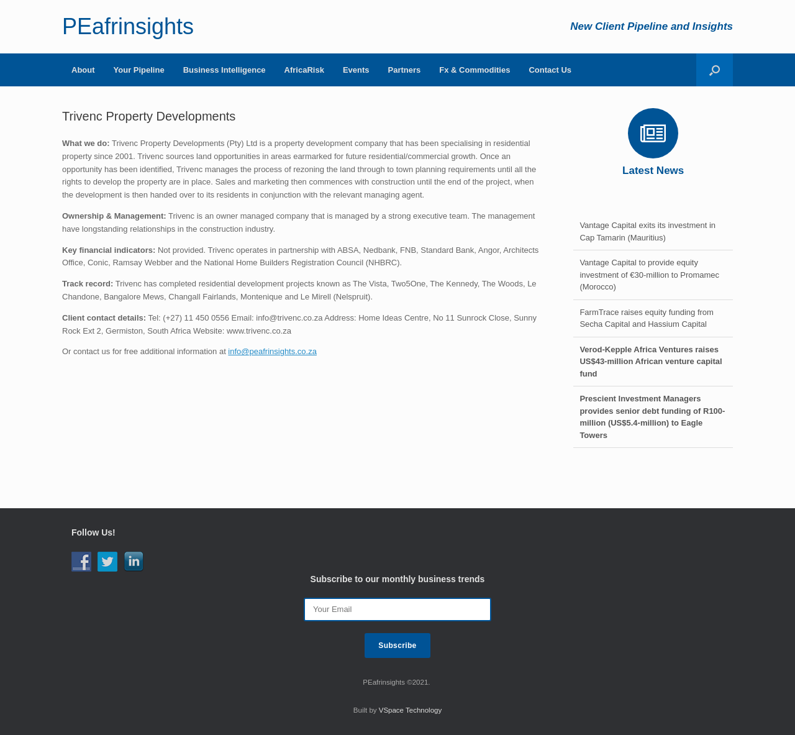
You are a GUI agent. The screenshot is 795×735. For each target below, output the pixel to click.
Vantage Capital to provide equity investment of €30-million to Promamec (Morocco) (649, 274)
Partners (404, 70)
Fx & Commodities (474, 70)
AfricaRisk (304, 70)
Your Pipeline (139, 70)
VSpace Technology (410, 710)
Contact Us (550, 70)
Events (356, 70)
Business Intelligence (224, 70)
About (83, 70)
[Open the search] (714, 69)
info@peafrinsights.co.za (272, 351)
